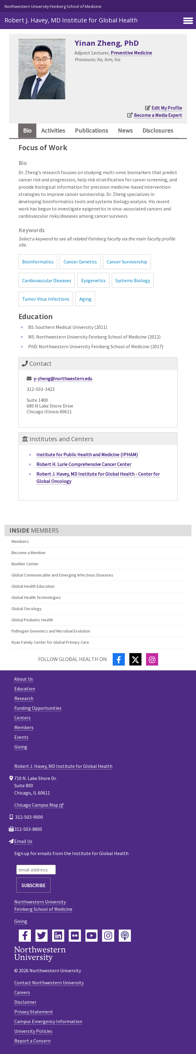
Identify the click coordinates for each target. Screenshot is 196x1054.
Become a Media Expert (158, 115)
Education (24, 689)
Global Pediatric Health (32, 620)
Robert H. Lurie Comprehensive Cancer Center (83, 464)
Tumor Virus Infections (45, 299)
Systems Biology (132, 280)
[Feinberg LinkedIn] (58, 936)
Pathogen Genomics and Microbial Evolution (51, 631)
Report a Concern (32, 1041)
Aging (85, 299)
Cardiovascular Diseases (46, 280)
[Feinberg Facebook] (25, 936)
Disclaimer (25, 1002)
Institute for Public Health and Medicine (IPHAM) (87, 454)
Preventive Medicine (131, 53)
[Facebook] (119, 659)
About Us (23, 679)
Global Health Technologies (36, 597)
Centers (22, 718)
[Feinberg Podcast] (125, 936)
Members (20, 541)
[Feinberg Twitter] (41, 936)
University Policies (33, 1031)
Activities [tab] (53, 130)
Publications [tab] (91, 130)
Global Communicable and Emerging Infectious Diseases (62, 575)
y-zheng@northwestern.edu (63, 378)
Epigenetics (93, 280)
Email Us (23, 841)
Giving (20, 747)
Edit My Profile (166, 108)
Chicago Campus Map (36, 805)
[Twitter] (135, 659)
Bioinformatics (38, 262)
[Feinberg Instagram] (108, 936)
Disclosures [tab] (157, 130)
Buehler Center (25, 564)
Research (23, 698)
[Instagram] (152, 659)
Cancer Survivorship (127, 262)
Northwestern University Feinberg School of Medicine (53, 6)
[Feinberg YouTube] (91, 936)
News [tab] (125, 130)
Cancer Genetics (80, 262)
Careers (22, 992)
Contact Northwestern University (49, 983)
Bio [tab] (27, 130)
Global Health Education (33, 586)
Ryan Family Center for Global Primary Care (50, 642)
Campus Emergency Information (48, 1021)
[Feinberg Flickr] (75, 936)
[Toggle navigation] (188, 21)
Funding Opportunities (37, 708)
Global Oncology (27, 608)
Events (21, 737)
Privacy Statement (33, 1012)
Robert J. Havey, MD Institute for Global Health (71, 20)
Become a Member (29, 552)
